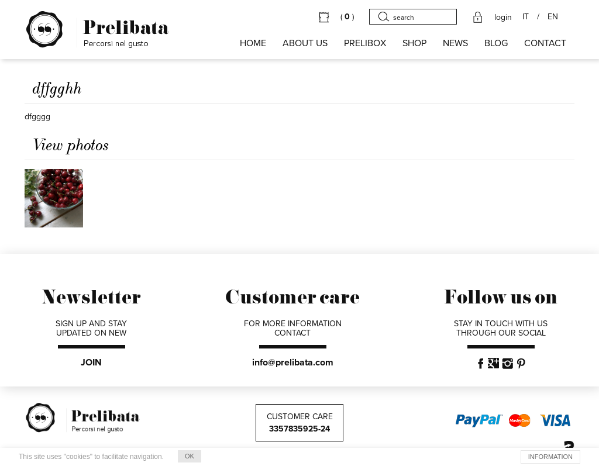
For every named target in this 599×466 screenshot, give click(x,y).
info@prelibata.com (292, 362)
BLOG (496, 43)
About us (305, 43)
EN (553, 17)
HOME (253, 43)
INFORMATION (550, 456)
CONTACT (545, 43)
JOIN (91, 362)
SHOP (414, 43)
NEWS (455, 43)
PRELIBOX (365, 43)
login (503, 17)
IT (525, 17)
